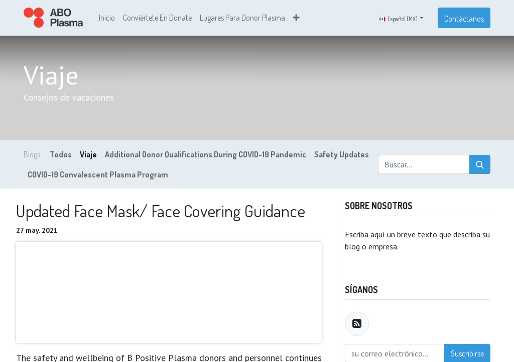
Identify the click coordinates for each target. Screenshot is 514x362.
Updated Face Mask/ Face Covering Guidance (160, 212)
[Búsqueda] (479, 165)
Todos (61, 156)
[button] (296, 19)
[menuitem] (107, 19)
